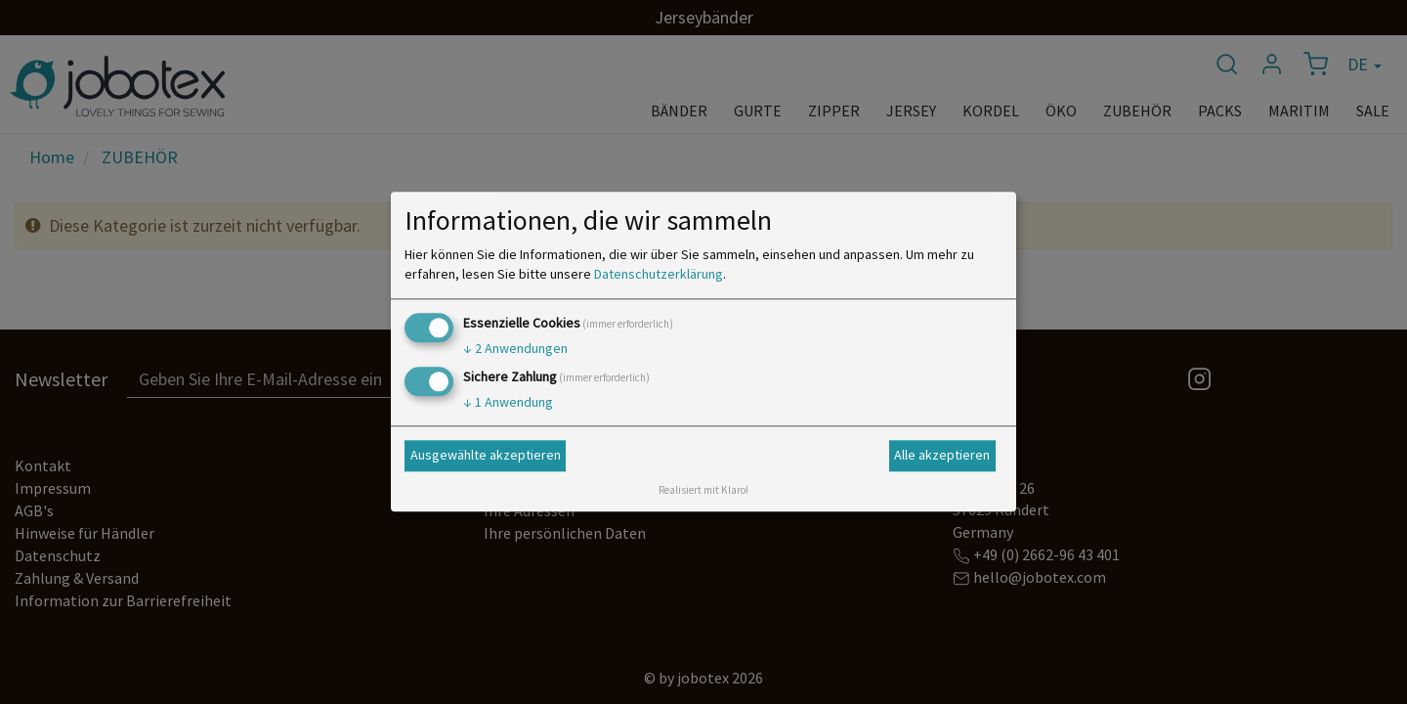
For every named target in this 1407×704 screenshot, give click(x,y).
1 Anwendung (508, 403)
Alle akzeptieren (942, 454)
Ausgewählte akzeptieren (485, 454)
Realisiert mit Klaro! (703, 491)
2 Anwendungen (515, 348)
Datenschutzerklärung (658, 274)
